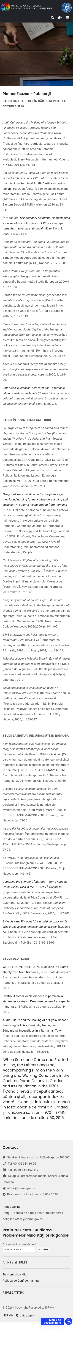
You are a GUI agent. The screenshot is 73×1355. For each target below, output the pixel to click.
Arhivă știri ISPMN (15, 1262)
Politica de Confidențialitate (21, 1280)
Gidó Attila (45, 183)
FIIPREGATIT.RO (13, 1292)
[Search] (53, 18)
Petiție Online (11, 1206)
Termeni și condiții (15, 1274)
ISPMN (8, 1315)
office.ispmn (26, 1315)
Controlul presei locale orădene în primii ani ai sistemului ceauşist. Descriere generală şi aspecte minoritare (36, 1001)
